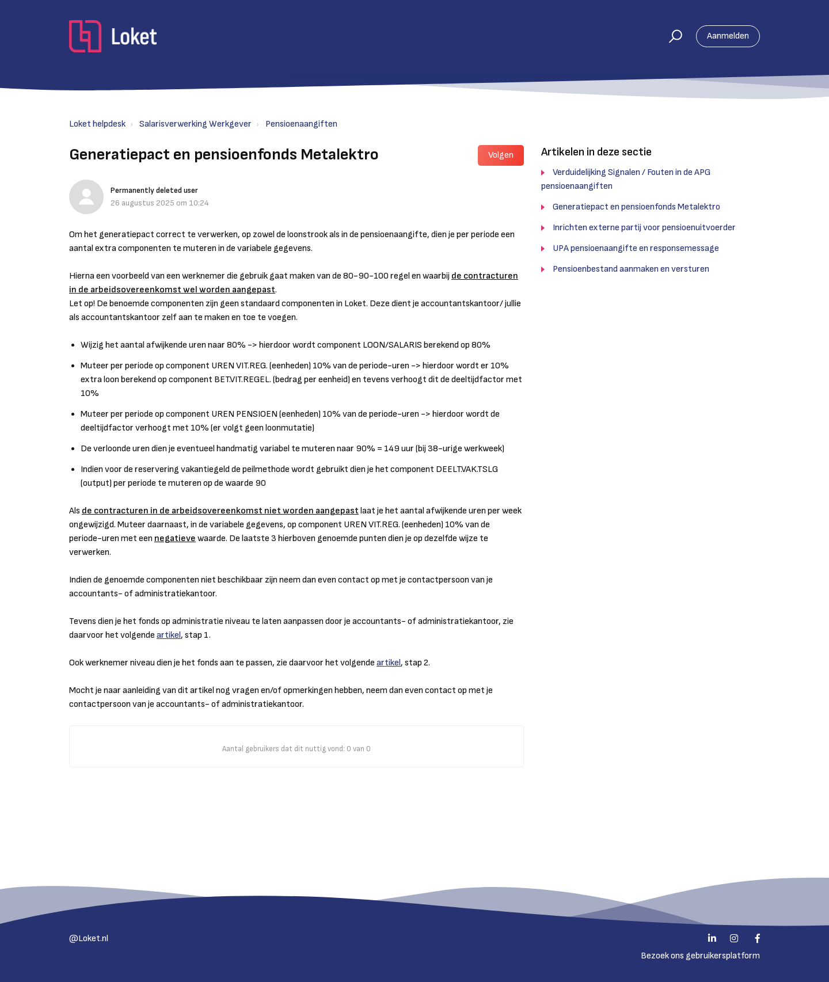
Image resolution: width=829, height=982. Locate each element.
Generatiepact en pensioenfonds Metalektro (636, 206)
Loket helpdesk (97, 124)
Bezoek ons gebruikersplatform (700, 955)
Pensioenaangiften (301, 124)
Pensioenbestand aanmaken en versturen (631, 269)
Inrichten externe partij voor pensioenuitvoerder (644, 227)
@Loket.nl (88, 938)
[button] (670, 36)
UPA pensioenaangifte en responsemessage (636, 248)
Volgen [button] (501, 155)
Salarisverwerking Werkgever (195, 124)
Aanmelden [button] (728, 36)
